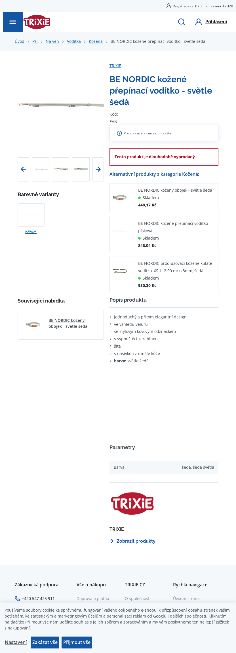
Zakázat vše (45, 642)
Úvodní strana (186, 598)
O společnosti (138, 598)
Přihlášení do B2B (219, 6)
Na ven (52, 41)
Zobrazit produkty (132, 541)
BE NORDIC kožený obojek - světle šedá (175, 190)
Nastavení (16, 642)
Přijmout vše (76, 642)
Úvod (19, 41)
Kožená (96, 41)
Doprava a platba (93, 598)
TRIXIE (115, 65)
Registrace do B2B (187, 6)
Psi (35, 41)
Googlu (160, 616)
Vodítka (74, 41)
